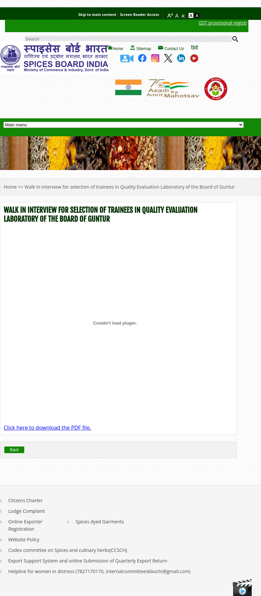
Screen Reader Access (139, 14)
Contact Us (174, 48)
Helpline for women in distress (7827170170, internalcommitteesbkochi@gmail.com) (99, 571)
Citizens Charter (25, 500)
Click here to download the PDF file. (47, 427)
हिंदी (194, 47)
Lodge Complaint (26, 511)
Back (14, 449)
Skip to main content (97, 14)
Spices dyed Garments (100, 521)
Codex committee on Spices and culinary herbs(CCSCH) (67, 550)
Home (118, 48)
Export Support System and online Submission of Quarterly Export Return (87, 561)
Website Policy (24, 539)
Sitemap (143, 48)
